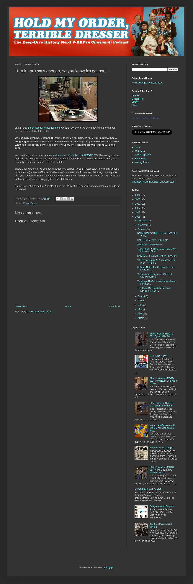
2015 (138, 217)
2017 (138, 208)
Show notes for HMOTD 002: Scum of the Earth (161, 404)
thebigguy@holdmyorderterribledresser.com (153, 182)
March (141, 318)
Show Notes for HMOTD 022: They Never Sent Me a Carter (163, 381)
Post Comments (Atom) (40, 311)
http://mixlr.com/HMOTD (80, 155)
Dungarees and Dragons (162, 506)
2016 (138, 212)
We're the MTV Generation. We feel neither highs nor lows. (163, 428)
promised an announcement (45, 127)
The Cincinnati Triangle (161, 447)
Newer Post (21, 306)
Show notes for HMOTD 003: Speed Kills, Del (161, 335)
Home (68, 306)
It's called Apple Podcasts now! (147, 82)
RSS (134, 105)
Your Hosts (140, 151)
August (141, 296)
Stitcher (135, 102)
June (140, 305)
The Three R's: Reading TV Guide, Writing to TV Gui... (154, 289)
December (143, 220)
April (140, 313)
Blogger (110, 567)
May (140, 309)
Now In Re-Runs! (158, 356)
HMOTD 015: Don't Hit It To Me (152, 240)
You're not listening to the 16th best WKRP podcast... (154, 275)
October (142, 229)
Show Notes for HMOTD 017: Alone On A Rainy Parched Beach (162, 470)
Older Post (114, 306)
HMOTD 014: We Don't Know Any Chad (157, 256)
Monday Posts (29, 203)
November (143, 225)
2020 (138, 199)
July (140, 300)
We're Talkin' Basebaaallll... (150, 244)
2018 (138, 204)
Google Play (138, 99)
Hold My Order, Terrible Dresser (146, 118)
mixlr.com (58, 155)
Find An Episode (143, 154)
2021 (138, 195)
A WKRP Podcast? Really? (148, 489)
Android (135, 95)
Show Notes (141, 158)
